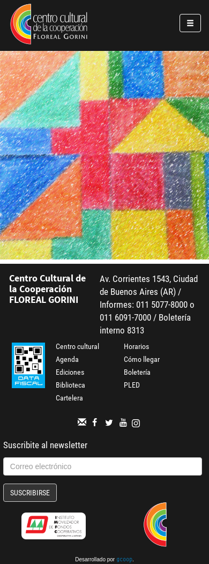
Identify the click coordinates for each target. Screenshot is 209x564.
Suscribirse (30, 492)
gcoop (124, 560)
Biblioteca (70, 385)
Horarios (136, 346)
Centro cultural (77, 346)
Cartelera (69, 398)
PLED (132, 385)
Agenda (67, 359)
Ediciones (70, 372)
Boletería (137, 372)
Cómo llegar (142, 359)
